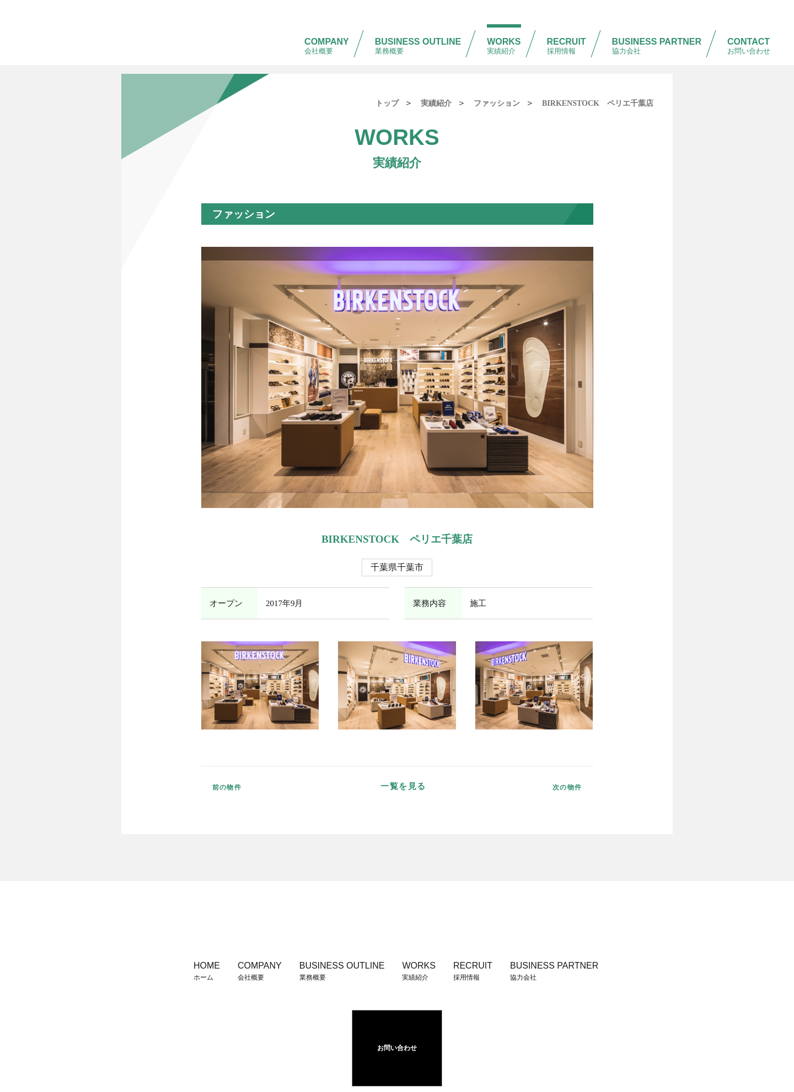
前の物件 (240, 786)
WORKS (504, 22)
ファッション (497, 103)
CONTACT (748, 22)
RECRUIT (566, 22)
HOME (207, 974)
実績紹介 (436, 103)
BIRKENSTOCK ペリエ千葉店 (597, 103)
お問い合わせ (397, 1031)
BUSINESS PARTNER (656, 22)
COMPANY (326, 22)
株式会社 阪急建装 (83, 18)
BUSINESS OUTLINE (418, 22)
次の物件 (555, 786)
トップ (387, 103)
